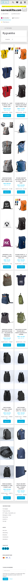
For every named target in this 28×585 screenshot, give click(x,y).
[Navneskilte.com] (14, 9)
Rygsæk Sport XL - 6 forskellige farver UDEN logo (21, 256)
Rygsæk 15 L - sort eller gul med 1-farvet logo (7, 104)
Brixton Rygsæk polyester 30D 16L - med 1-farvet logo (7, 179)
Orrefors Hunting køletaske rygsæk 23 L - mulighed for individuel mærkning (7, 333)
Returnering (5, 517)
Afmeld (10, 579)
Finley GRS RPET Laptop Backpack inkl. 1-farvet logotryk (21, 486)
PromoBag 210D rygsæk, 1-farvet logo (7, 256)
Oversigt (4, 521)
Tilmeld (5, 579)
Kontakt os (5, 519)
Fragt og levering (6, 510)
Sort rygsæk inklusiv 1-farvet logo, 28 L (7, 409)
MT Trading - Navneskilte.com (9, 513)
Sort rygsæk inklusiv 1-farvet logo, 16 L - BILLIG (21, 409)
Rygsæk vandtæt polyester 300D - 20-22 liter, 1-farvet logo (21, 180)
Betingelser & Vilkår (7, 515)
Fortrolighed (5, 508)
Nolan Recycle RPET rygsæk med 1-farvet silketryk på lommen (21, 332)
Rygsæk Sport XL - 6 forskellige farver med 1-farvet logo (21, 104)
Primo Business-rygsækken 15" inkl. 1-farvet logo (7, 485)
